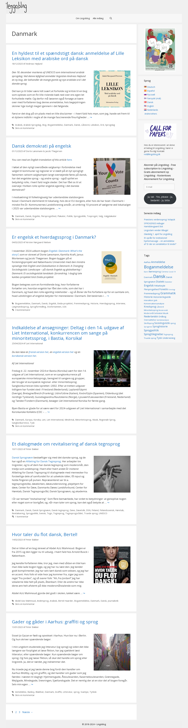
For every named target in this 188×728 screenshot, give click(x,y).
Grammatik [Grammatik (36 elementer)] (168, 293)
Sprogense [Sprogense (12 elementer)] (148, 327)
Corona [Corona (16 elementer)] (164, 271)
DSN (88, 510)
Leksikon (95, 124)
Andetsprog (43, 600)
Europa (28, 419)
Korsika (37, 419)
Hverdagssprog (107, 303)
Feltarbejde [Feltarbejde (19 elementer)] (159, 285)
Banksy (30, 692)
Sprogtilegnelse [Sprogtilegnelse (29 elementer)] (153, 334)
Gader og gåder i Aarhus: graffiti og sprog (55, 622)
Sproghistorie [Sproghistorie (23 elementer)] (160, 326)
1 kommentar (21, 516)
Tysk (32, 422)
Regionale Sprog (107, 419)
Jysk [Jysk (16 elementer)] (155, 300)
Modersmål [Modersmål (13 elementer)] (163, 310)
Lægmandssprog (20, 306)
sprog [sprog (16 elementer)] (173, 323)
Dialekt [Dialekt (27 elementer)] (160, 281)
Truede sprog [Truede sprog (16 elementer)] (150, 338)
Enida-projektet (65, 303)
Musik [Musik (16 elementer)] (165, 313)
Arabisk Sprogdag (32, 124)
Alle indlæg (98, 18)
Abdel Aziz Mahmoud (25, 600)
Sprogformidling (38, 306)
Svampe (84, 692)
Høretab (119, 510)
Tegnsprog (58, 513)
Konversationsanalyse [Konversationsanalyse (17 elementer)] (154, 303)
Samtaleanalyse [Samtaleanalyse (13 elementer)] (163, 320)
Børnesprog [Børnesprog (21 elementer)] (155, 271)
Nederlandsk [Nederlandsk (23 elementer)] (151, 316)
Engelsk (36, 216)
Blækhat (40, 692)
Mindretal (69, 419)
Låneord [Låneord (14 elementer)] (160, 307)
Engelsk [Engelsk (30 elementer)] (149, 285)
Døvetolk (80, 510)
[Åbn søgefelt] (111, 18)
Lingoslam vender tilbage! (156, 230)
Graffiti (58, 692)
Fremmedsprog (81, 303)
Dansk (77, 124)
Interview (120, 303)
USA (64, 306)
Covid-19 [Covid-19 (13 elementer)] (172, 272)
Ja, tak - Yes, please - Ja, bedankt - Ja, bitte (160, 198)
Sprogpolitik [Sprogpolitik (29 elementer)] (151, 330)
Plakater (61, 216)
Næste (27, 712)
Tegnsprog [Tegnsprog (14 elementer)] (168, 334)
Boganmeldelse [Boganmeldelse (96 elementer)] (158, 267)
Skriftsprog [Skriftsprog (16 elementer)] (149, 323)
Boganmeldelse (55, 124)
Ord (102, 124)
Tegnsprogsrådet (74, 513)
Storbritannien (54, 306)
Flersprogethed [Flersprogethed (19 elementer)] (151, 289)
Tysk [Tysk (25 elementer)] (159, 338)
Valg (101, 216)
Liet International (55, 419)
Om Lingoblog (83, 18)
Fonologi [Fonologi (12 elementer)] (171, 290)
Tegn (49, 513)
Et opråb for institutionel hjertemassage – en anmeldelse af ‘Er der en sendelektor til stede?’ (160, 240)
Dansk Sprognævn (22, 457)
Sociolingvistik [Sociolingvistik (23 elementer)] (162, 323)
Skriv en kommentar (25, 128)
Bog (44, 124)
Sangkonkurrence (20, 422)
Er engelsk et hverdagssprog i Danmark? (54, 237)
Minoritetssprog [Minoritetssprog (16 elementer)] (151, 310)
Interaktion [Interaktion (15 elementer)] (148, 300)
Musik (95, 419)
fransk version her (39, 352)
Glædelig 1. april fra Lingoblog (158, 234)
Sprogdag (110, 124)
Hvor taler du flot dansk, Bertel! (44, 534)
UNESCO (103, 513)
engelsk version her (63, 352)
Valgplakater (110, 216)
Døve (72, 510)
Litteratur (67, 692)
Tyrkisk (93, 692)
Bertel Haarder (65, 600)
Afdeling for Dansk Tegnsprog (43, 461)
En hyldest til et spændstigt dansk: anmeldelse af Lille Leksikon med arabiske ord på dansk (68, 55)
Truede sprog (91, 513)
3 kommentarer (22, 310)
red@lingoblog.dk (152, 154)
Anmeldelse (20, 692)
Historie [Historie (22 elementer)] (148, 297)
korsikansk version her (24, 355)
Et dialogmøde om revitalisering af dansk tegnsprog (66, 444)
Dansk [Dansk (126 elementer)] (159, 276)
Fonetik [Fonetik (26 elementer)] (163, 289)
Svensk (42, 513)
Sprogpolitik (80, 216)
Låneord (85, 124)
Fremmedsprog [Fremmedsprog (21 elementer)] (152, 293)
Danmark (68, 124)
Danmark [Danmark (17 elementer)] (148, 277)
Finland (95, 510)
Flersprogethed (48, 216)
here (69, 159)
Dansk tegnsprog (60, 510)
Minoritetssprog (83, 419)
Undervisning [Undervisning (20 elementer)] (168, 337)
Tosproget (92, 216)
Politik (70, 216)
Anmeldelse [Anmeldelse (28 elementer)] (158, 262)
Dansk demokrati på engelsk (41, 146)
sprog (76, 692)
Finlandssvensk (107, 510)
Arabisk (18, 124)
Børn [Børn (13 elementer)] (146, 272)
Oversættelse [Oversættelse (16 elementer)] (150, 320)
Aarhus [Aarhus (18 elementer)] (147, 262)
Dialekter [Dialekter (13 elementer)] (168, 282)
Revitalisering (18, 513)
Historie (94, 303)
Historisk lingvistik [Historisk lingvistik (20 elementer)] (162, 297)
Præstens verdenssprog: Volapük (159, 219)
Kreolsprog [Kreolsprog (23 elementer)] (150, 306)
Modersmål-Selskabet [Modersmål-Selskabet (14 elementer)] (153, 313)
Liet (44, 419)
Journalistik (113, 600)
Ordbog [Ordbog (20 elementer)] (162, 316)
